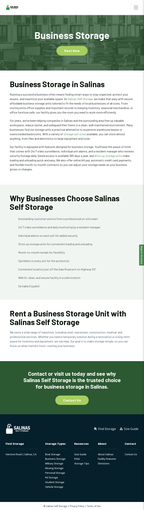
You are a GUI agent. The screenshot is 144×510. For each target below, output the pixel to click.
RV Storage (51, 477)
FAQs (77, 458)
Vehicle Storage (54, 486)
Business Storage (55, 458)
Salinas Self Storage (80, 99)
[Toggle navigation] (136, 7)
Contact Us (131, 454)
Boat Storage (52, 454)
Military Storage (54, 463)
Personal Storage (55, 472)
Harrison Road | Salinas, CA (21, 454)
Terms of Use (93, 506)
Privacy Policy (77, 506)
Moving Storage (54, 468)
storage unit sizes (75, 134)
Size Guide (80, 454)
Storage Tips (81, 463)
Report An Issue (141, 255)
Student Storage (54, 482)
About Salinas (105, 454)
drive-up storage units (108, 155)
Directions (104, 463)
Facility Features (107, 458)
